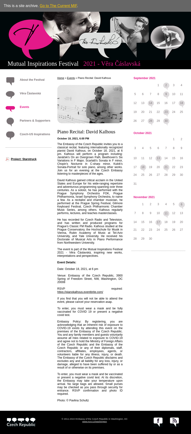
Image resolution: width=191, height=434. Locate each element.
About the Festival (32, 79)
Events (24, 107)
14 (150, 103)
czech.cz (21, 422)
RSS (174, 422)
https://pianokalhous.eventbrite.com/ (80, 292)
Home (60, 78)
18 (181, 103)
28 (150, 121)
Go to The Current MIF (58, 6)
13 (158, 158)
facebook (158, 422)
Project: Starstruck (23, 159)
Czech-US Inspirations (35, 134)
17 (158, 222)
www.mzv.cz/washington (94, 421)
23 (166, 112)
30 (166, 121)
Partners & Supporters (35, 120)
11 (166, 213)
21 (166, 167)
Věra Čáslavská (30, 93)
